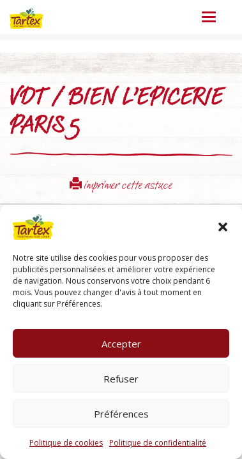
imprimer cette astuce (121, 186)
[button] (222, 227)
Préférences (121, 413)
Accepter (121, 343)
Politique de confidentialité (157, 442)
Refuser (121, 378)
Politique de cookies (66, 442)
